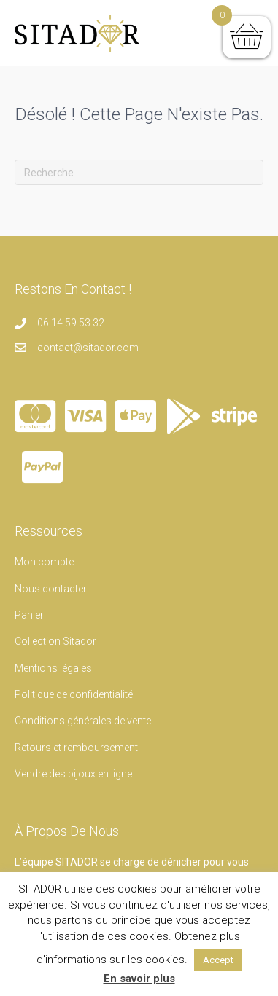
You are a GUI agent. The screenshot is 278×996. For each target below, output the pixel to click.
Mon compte (44, 562)
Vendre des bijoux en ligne (73, 774)
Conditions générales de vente (83, 720)
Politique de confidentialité (74, 694)
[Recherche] (139, 172)
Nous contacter (51, 589)
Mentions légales (53, 668)
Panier (29, 615)
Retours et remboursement (76, 747)
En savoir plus (139, 978)
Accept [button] (218, 959)
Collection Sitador (55, 641)
